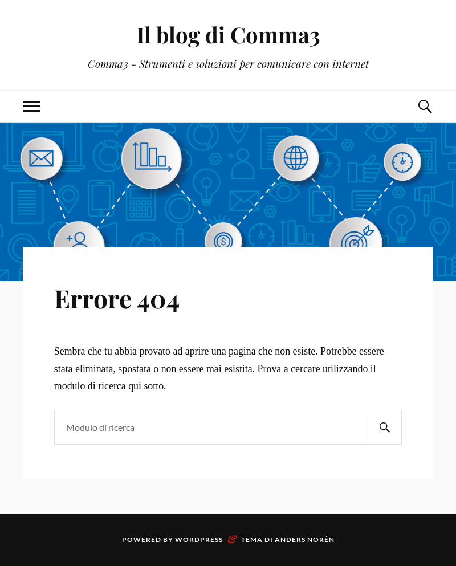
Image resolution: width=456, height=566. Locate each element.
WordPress (199, 539)
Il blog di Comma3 (228, 34)
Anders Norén (305, 539)
